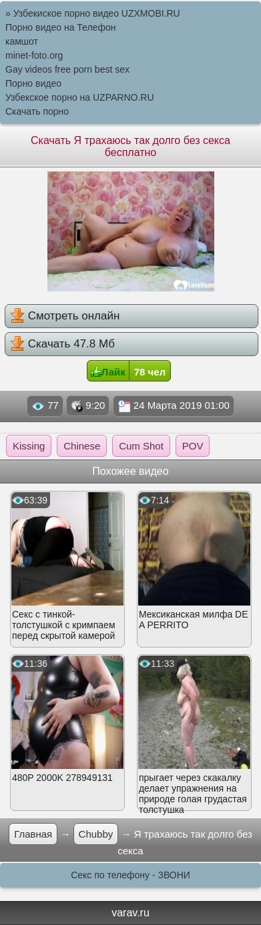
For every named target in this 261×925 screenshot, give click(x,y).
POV (193, 445)
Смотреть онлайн (64, 315)
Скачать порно (37, 111)
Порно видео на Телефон (60, 27)
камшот (21, 41)
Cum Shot (141, 445)
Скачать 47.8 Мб (62, 343)
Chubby (96, 834)
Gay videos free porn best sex (67, 69)
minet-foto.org (34, 55)
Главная (33, 834)
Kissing (29, 445)
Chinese (81, 445)
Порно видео (33, 83)
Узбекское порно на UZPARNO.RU (79, 97)
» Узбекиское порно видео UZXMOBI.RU (92, 13)
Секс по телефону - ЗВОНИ (130, 875)
